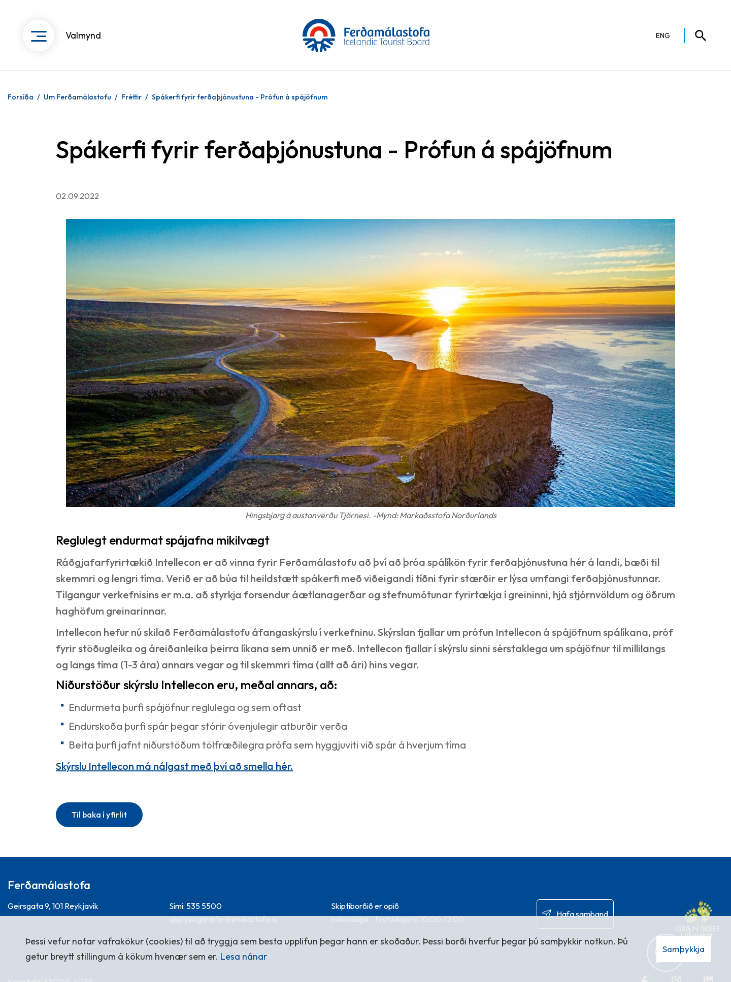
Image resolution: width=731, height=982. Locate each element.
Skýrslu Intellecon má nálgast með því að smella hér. (174, 766)
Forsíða (21, 96)
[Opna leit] (696, 35)
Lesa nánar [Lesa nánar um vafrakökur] (243, 956)
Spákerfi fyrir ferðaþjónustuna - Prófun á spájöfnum (239, 96)
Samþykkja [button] (683, 948)
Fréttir (131, 96)
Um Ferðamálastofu (77, 96)
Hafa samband (582, 914)
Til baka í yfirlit (99, 814)
